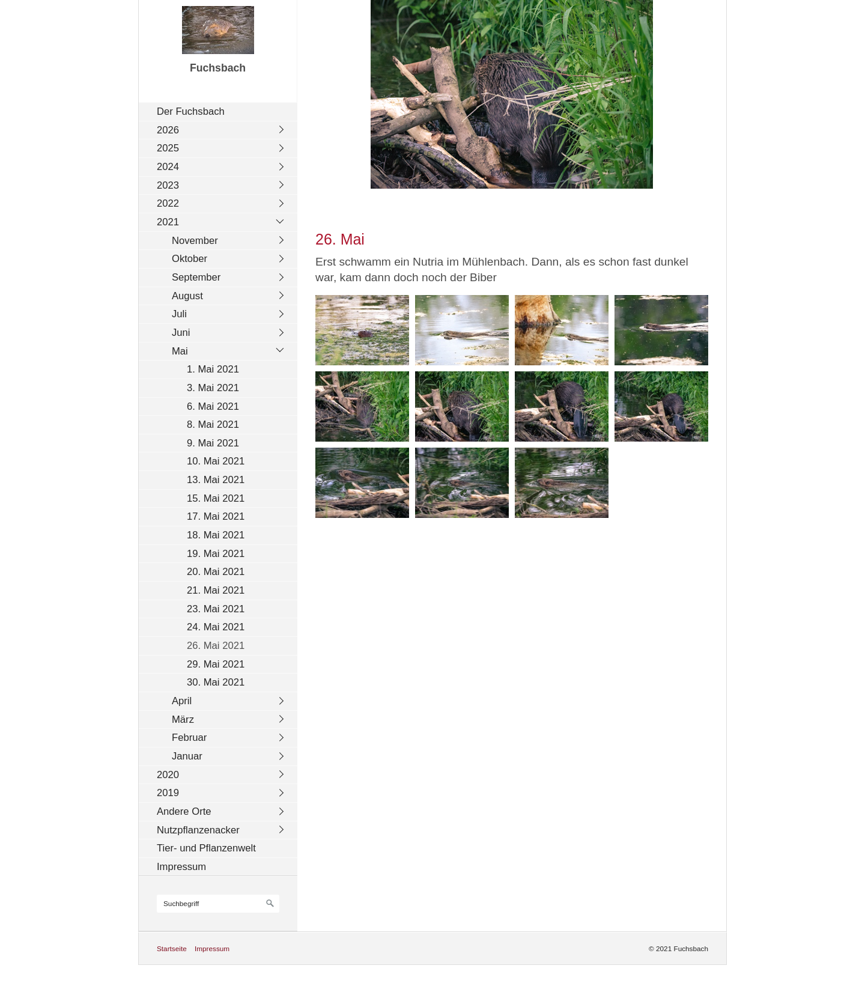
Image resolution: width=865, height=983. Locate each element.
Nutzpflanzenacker (198, 830)
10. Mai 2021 (215, 461)
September (196, 277)
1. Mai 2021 (213, 369)
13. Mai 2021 (215, 479)
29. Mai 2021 (215, 664)
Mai (180, 351)
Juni (181, 332)
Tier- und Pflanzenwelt (206, 848)
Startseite (172, 948)
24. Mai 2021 (215, 627)
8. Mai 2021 (213, 424)
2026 (168, 130)
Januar (187, 756)
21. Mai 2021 (215, 590)
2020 (168, 775)
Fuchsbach (218, 68)
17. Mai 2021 (215, 516)
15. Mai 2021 (215, 498)
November (195, 240)
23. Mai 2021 (215, 609)
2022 (168, 203)
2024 (168, 166)
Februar (189, 737)
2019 (168, 793)
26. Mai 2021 (215, 645)
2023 (168, 185)
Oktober (189, 258)
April (182, 701)
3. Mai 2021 (213, 388)
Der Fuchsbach (191, 111)
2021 (168, 222)
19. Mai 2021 (215, 553)
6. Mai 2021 (213, 406)
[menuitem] (221, 111)
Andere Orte (184, 811)
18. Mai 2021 (215, 535)
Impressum (181, 866)
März (183, 719)
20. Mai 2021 (215, 571)
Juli (179, 314)
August (187, 296)
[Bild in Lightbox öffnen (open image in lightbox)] (362, 330)
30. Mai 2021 (215, 682)
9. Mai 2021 (213, 443)
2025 (168, 148)
